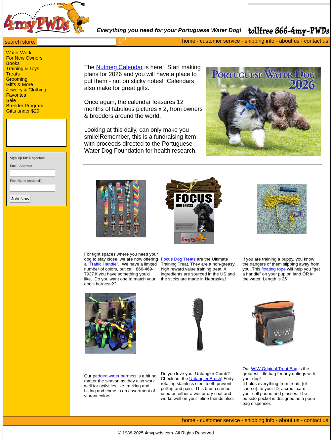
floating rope (274, 269)
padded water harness (114, 375)
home (188, 41)
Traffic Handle (102, 264)
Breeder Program (24, 105)
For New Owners (24, 58)
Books (13, 63)
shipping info (259, 41)
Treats (13, 73)
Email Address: (21, 166)
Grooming (16, 79)
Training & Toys (22, 68)
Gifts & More (19, 84)
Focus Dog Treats (178, 259)
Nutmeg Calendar (119, 67)
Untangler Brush (205, 378)
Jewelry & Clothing (26, 89)
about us (289, 41)
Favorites (16, 95)
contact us (316, 41)
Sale (11, 100)
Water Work (19, 52)
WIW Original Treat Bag (274, 368)
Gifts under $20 (22, 111)
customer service (220, 41)
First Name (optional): (26, 180)
